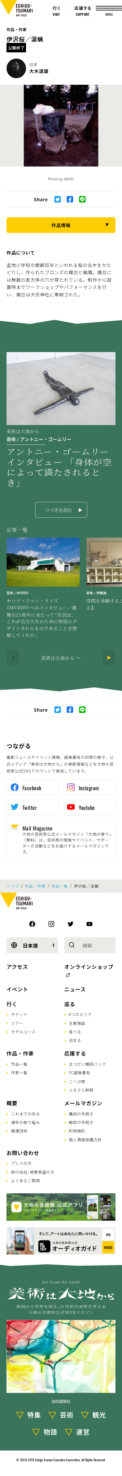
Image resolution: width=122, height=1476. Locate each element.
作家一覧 (19, 1072)
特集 (34, 1414)
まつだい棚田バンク (87, 1064)
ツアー (17, 1023)
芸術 (67, 1414)
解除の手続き (81, 1122)
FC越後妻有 (79, 1072)
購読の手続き (81, 1113)
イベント (17, 989)
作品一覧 (59, 886)
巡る (69, 1004)
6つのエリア (80, 1014)
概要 (12, 1103)
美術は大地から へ (61, 657)
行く (12, 1004)
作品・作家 (17, 29)
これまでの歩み (25, 1113)
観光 (99, 1414)
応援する (75, 1053)
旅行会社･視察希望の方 (33, 1172)
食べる (75, 1031)
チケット (19, 1014)
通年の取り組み (25, 1122)
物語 (50, 1431)
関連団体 (19, 1130)
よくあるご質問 (25, 1180)
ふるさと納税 (81, 1090)
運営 (83, 1431)
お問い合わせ (23, 1153)
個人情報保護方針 (85, 1139)
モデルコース (23, 1031)
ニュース (75, 989)
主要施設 (77, 1023)
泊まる (75, 1040)
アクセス (17, 966)
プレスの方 (21, 1163)
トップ (13, 886)
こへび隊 (77, 1081)
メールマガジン (83, 1103)
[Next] (108, 658)
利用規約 (77, 1130)
